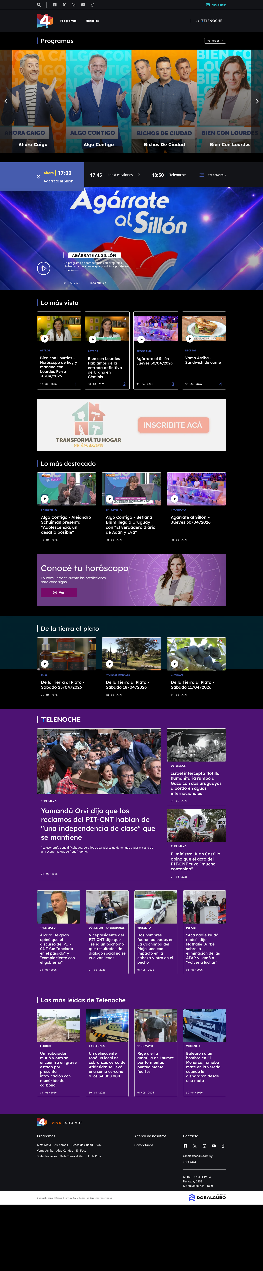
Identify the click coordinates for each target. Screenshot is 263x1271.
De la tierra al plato (70, 628)
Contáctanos (143, 1145)
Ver (59, 592)
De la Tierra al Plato (72, 1156)
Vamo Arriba (45, 1150)
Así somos (61, 1145)
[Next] (257, 101)
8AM (99, 1145)
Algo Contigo (64, 1150)
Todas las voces (47, 1156)
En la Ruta (94, 1156)
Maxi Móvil (44, 1145)
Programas (68, 21)
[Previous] (6, 101)
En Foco (81, 1150)
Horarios (92, 21)
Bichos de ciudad (82, 1145)
